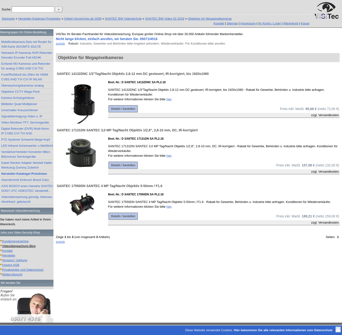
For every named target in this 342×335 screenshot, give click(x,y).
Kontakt (219, 23)
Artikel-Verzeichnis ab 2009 (82, 18)
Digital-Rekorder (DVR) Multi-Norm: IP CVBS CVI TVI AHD (25, 131)
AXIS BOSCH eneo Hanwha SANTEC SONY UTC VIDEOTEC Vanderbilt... (27, 188)
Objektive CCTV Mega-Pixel (20, 91)
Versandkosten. (329, 115)
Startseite (8, 18)
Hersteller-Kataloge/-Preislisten (39, 18)
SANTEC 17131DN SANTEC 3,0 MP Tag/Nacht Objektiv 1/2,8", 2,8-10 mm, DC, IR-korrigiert (127, 130)
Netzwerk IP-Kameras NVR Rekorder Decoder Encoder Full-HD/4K (26, 55)
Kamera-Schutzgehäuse (17, 98)
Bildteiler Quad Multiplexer (19, 104)
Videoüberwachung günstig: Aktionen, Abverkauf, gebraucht (27, 199)
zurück (60, 43)
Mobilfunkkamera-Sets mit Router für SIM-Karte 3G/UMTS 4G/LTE (26, 44)
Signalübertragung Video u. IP (21, 116)
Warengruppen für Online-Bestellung (23, 32)
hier (168, 99)
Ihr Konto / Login (269, 23)
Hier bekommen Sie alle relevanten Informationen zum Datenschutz (283, 330)
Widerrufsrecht (12, 274)
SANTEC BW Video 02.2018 (164, 18)
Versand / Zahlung (14, 260)
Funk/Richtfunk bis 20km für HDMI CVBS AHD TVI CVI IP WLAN (24, 77)
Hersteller (8, 255)
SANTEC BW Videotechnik (123, 18)
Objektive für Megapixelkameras (210, 18)
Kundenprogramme (15, 241)
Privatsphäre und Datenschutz (22, 269)
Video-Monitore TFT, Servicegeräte (25, 122)
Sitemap (232, 23)
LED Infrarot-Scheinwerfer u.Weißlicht (27, 145)
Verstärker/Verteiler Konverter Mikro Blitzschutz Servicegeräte (25, 154)
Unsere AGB (10, 265)
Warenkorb (290, 23)
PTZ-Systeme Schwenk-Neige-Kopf (25, 139)
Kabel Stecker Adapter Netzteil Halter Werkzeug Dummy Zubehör (26, 165)
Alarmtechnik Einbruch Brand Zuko (25, 180)
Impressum (248, 23)
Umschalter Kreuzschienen (19, 110)
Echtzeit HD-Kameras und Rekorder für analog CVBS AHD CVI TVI (25, 66)
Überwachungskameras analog (22, 85)
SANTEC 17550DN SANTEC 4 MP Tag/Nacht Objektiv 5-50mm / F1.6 (109, 186)
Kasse (305, 23)
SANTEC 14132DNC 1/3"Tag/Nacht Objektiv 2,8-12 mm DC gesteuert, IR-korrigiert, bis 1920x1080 (133, 74)
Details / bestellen (123, 108)
